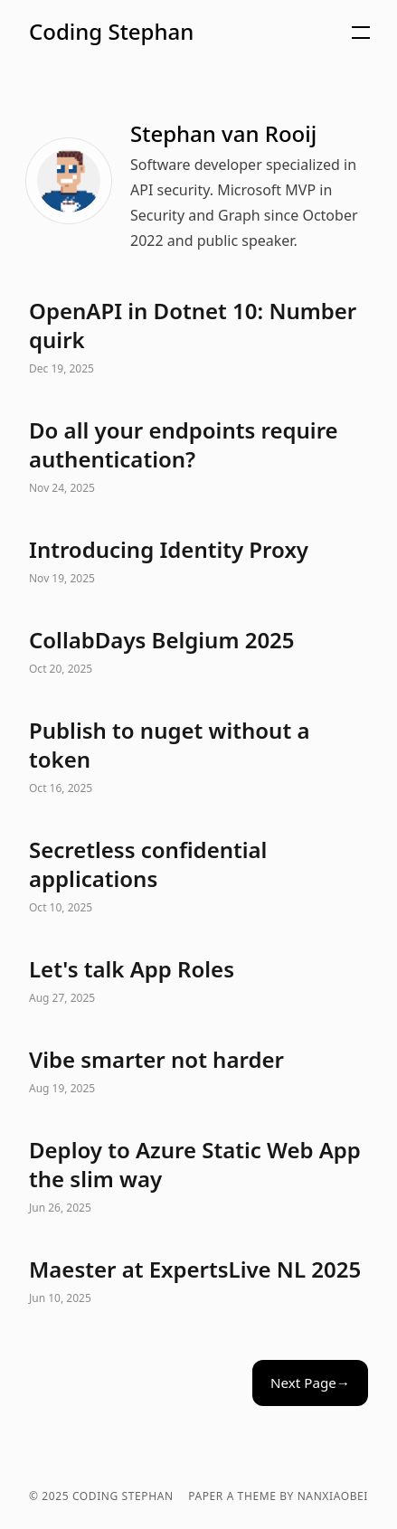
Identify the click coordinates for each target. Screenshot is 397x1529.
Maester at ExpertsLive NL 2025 (198, 1282)
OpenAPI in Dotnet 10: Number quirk (198, 338)
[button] (219, 32)
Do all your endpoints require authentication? (198, 457)
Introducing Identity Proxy (198, 562)
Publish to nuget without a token (198, 757)
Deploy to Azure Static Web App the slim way (198, 1177)
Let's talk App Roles (198, 982)
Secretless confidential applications (198, 877)
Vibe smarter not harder (198, 1072)
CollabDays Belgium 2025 (198, 653)
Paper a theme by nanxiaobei (278, 1496)
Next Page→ (310, 1382)
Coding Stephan (111, 31)
